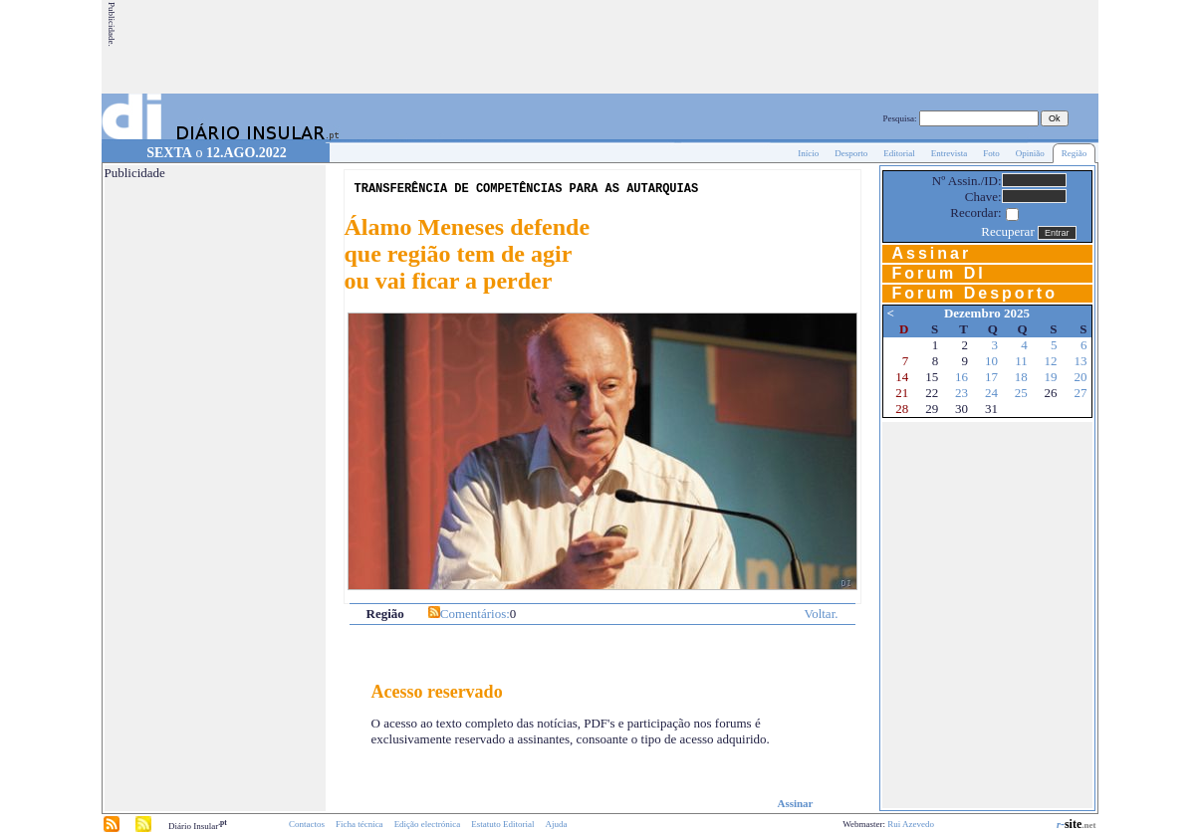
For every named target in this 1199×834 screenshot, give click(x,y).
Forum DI (939, 273)
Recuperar (1007, 231)
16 (961, 376)
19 (1051, 376)
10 (991, 360)
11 (1021, 360)
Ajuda (557, 824)
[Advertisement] (733, 47)
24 (991, 392)
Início (808, 153)
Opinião (1030, 153)
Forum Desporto (975, 293)
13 (1081, 360)
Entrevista (949, 153)
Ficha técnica (359, 824)
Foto (991, 153)
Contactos (307, 824)
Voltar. (821, 613)
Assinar (795, 803)
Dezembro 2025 (987, 313)
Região (1074, 153)
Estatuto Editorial (502, 824)
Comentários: (475, 613)
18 (1021, 376)
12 (1051, 360)
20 (1081, 376)
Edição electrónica (427, 824)
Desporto (851, 153)
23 (961, 392)
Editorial (899, 153)
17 (991, 376)
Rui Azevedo (910, 824)
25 (1021, 392)
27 (1081, 392)
